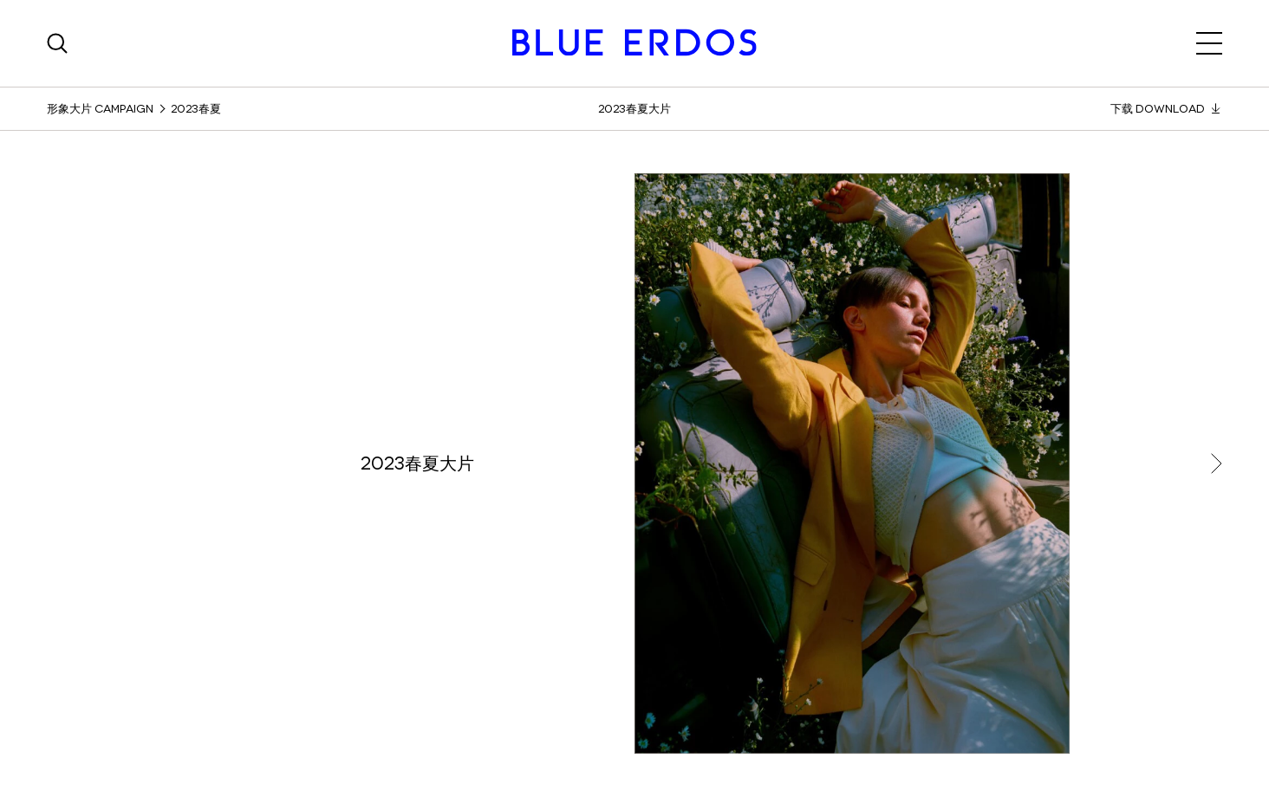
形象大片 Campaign (100, 108)
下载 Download (1166, 108)
